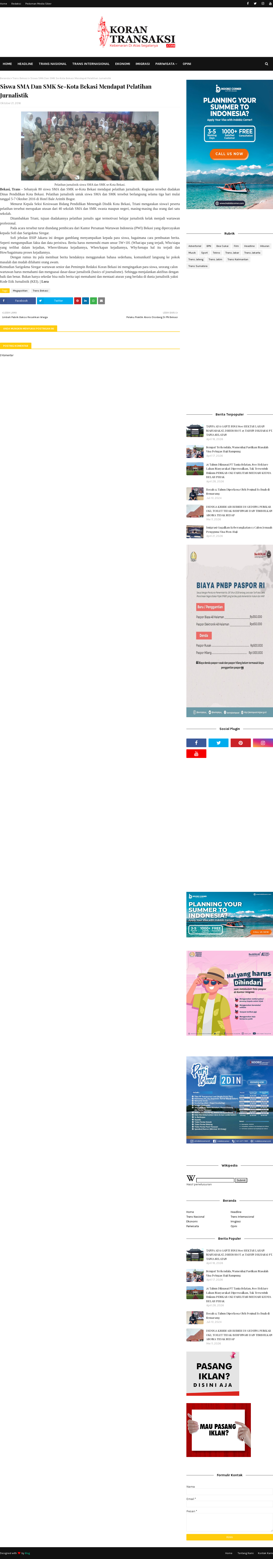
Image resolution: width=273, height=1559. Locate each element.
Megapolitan (20, 290)
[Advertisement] (229, 306)
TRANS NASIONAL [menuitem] (53, 64)
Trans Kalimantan (238, 259)
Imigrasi (236, 1221)
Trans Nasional (195, 1216)
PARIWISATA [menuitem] (165, 64)
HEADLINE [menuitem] (25, 64)
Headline (249, 246)
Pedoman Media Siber (38, 3)
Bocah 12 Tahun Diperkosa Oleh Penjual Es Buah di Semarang (238, 492)
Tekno (216, 252)
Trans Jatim (215, 259)
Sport (204, 252)
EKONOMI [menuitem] (122, 64)
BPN (209, 246)
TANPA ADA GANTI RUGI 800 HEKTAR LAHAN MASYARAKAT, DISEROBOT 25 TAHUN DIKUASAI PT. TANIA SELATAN (239, 430)
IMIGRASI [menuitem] (143, 64)
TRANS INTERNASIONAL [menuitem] (91, 64)
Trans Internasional (242, 1216)
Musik (192, 252)
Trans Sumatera (198, 266)
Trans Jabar (232, 252)
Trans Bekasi (20, 78)
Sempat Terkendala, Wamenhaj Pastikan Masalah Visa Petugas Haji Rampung (237, 449)
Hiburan (264, 246)
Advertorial (195, 246)
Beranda (5, 78)
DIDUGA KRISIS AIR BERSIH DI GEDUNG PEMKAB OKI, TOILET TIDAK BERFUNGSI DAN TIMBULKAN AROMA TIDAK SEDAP (239, 511)
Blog (27, 1553)
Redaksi (16, 3)
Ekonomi (192, 1221)
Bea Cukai (222, 246)
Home (3, 3)
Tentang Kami (246, 1553)
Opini (234, 1226)
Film (236, 246)
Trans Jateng (196, 259)
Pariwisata (192, 1226)
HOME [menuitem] (7, 64)
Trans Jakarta (252, 252)
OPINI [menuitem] (187, 64)
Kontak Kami (265, 1553)
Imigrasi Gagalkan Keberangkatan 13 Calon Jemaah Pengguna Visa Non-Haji (239, 529)
